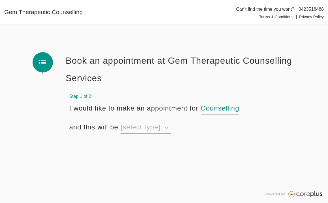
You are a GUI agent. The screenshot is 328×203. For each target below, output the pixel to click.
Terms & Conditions (276, 17)
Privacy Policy (311, 17)
